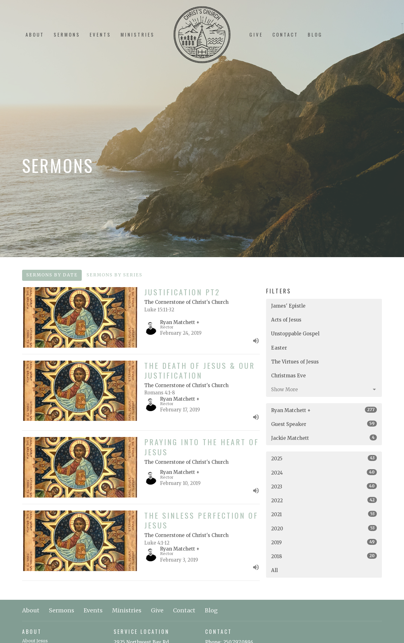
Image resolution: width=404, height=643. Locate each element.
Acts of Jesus (286, 320)
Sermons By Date (52, 275)
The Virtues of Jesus (295, 362)
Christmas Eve (288, 376)
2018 (324, 556)
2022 (324, 500)
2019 (324, 542)
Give (256, 34)
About (35, 34)
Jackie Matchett (324, 437)
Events (100, 34)
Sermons (67, 34)
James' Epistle (288, 306)
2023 (324, 486)
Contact (285, 34)
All (274, 570)
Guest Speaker (324, 424)
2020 (324, 528)
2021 (324, 514)
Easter (279, 348)
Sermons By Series (114, 275)
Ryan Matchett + (324, 410)
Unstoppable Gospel (295, 334)
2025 (324, 458)
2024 (324, 472)
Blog (315, 34)
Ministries (138, 34)
